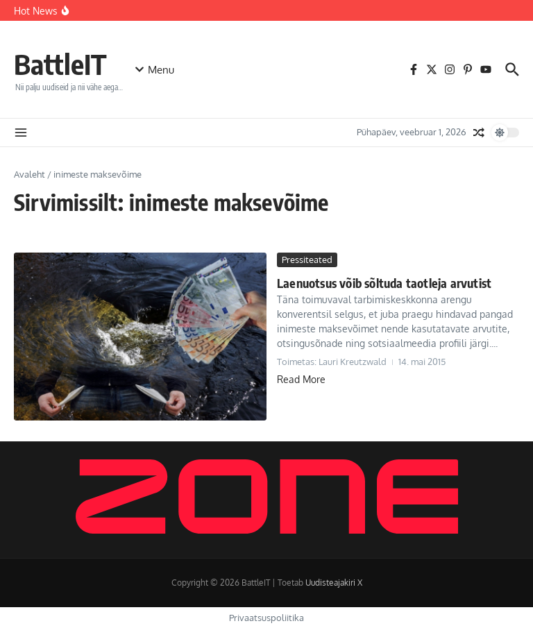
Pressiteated (307, 259)
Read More (301, 379)
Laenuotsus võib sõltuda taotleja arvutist (384, 283)
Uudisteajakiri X (333, 582)
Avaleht (29, 174)
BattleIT (60, 63)
